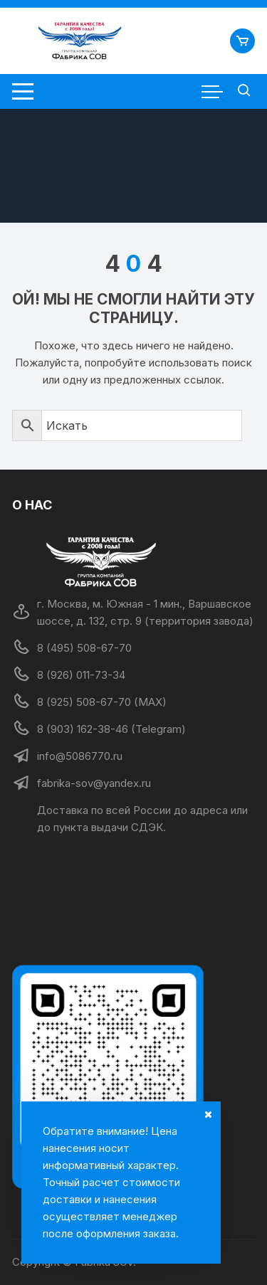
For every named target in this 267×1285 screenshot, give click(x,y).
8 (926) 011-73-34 (81, 675)
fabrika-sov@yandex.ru (94, 783)
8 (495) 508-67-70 (84, 648)
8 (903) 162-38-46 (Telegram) (111, 729)
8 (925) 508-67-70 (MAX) (102, 702)
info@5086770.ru (79, 756)
